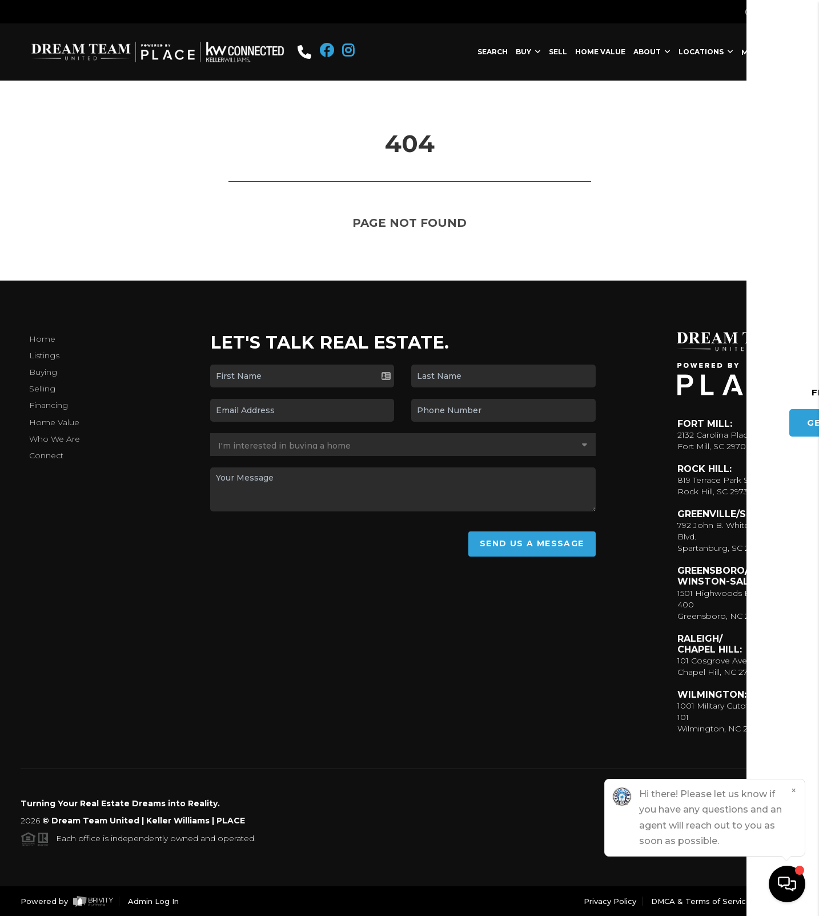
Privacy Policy (610, 901)
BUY (528, 51)
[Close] (793, 790)
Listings (44, 355)
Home (42, 339)
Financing (48, 405)
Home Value (54, 422)
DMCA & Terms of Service (701, 901)
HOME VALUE (600, 51)
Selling (42, 388)
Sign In (771, 12)
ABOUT (652, 51)
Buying (43, 372)
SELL (558, 51)
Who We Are (54, 439)
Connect (46, 455)
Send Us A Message (532, 543)
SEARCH (492, 51)
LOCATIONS (706, 51)
